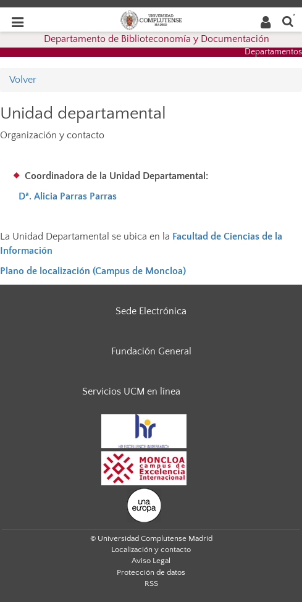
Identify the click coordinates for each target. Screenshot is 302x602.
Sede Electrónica (151, 311)
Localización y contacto (151, 549)
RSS (151, 583)
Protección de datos (151, 572)
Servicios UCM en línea (131, 391)
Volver (22, 79)
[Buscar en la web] (287, 20)
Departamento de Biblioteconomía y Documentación (156, 38)
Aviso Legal (151, 560)
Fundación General (151, 351)
